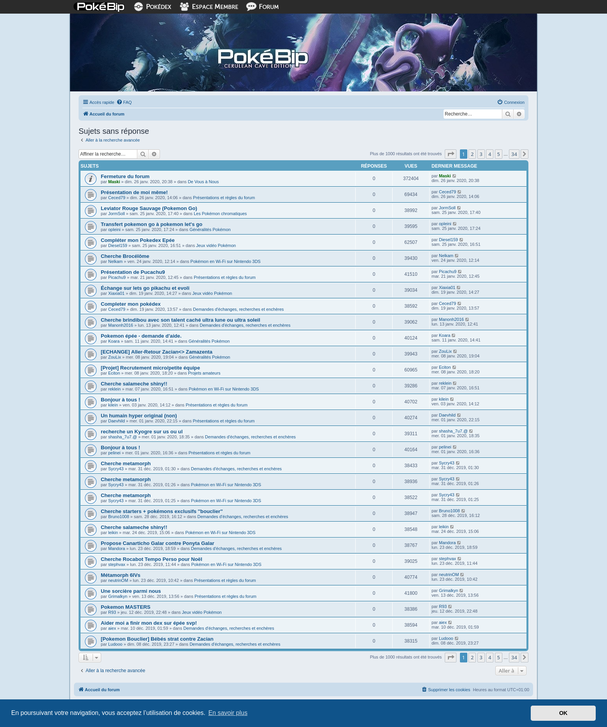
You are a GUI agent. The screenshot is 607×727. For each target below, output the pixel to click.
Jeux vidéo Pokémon (216, 245)
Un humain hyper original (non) (139, 416)
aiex (112, 628)
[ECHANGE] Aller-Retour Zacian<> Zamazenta (156, 352)
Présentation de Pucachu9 (133, 272)
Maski (114, 181)
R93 (112, 612)
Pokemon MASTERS (126, 607)
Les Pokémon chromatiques (220, 213)
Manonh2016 (120, 325)
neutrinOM (118, 580)
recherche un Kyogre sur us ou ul (141, 431)
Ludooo (115, 644)
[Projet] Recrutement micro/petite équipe (150, 368)
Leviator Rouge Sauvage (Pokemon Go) (149, 208)
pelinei (114, 452)
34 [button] (514, 154)
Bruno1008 (118, 516)
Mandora (116, 548)
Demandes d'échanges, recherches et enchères (238, 309)
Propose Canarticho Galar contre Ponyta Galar (157, 543)
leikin (113, 532)
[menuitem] (124, 102)
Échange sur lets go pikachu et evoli (145, 288)
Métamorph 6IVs (120, 575)
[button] (450, 154)
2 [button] (472, 154)
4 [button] (489, 154)
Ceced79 (116, 197)
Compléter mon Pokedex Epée (138, 240)
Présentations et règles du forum (224, 197)
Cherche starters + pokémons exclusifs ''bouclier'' (162, 511)
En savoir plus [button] (227, 712)
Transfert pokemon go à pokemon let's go (151, 224)
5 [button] (498, 154)
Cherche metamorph (126, 463)
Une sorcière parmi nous (131, 591)
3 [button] (481, 154)
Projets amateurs (204, 373)
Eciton (114, 373)
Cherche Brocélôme (125, 256)
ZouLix (114, 357)
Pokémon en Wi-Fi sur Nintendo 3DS (225, 261)
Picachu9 (117, 277)
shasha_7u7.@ (122, 436)
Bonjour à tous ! (120, 400)
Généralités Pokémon (210, 229)
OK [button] (563, 713)
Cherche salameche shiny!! (134, 384)
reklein (114, 389)
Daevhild (116, 421)
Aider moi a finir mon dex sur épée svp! (149, 623)
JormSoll (116, 213)
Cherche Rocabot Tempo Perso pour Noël (151, 559)
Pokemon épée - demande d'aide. (141, 336)
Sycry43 (116, 468)
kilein (113, 405)
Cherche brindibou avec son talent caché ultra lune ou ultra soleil (180, 320)
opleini (114, 229)
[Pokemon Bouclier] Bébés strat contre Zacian (157, 639)
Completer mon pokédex (131, 304)
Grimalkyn (118, 596)
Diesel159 (117, 245)
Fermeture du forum (125, 176)
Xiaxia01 (116, 293)
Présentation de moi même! (134, 192)
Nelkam (115, 261)
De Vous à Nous (203, 181)
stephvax (116, 564)
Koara (113, 341)
